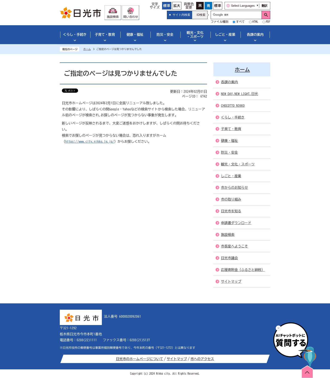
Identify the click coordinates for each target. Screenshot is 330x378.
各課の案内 (255, 34)
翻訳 (264, 5)
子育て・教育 (105, 34)
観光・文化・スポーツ (195, 34)
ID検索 (201, 14)
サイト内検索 (181, 14)
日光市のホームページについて (139, 359)
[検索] (237, 15)
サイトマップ (177, 359)
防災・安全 (165, 34)
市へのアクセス (202, 359)
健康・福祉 (134, 34)
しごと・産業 (225, 34)
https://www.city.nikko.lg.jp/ (89, 141)
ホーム (87, 49)
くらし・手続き (74, 34)
